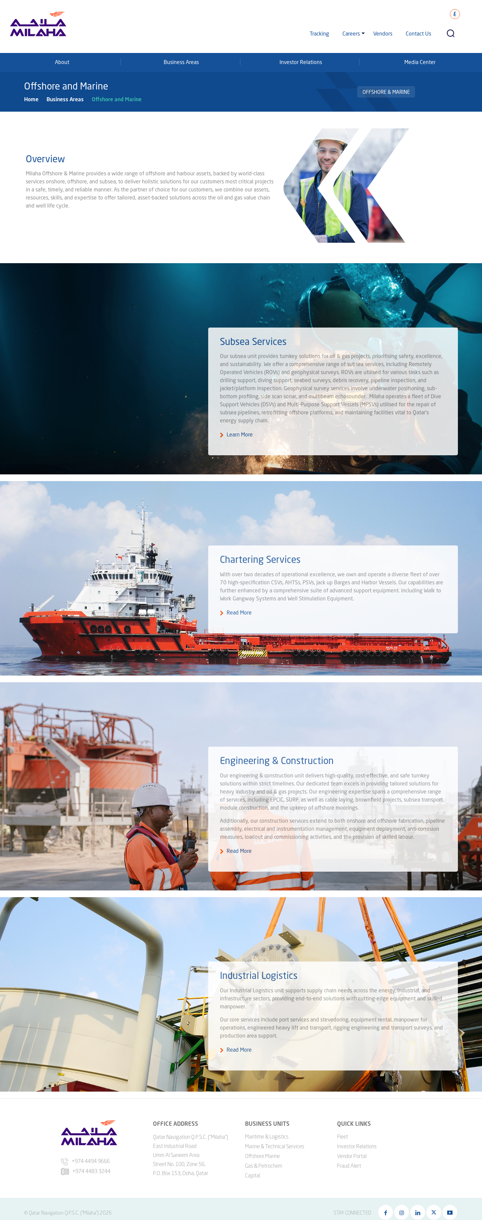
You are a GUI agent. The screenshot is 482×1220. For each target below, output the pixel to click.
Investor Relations (300, 62)
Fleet (342, 1128)
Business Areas (181, 62)
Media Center (419, 62)
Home (31, 99)
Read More (239, 618)
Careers (351, 33)
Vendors (382, 33)
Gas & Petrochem (263, 1158)
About (62, 62)
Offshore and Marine (117, 99)
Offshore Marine (262, 1148)
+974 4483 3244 (85, 1163)
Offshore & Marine (386, 92)
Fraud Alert (349, 1158)
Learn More (240, 444)
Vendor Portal (352, 1148)
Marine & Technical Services (274, 1138)
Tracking (319, 33)
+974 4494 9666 (85, 1153)
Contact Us (418, 33)
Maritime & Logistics (267, 1128)
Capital (252, 1167)
